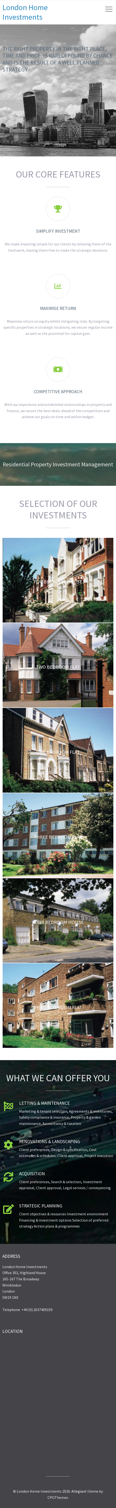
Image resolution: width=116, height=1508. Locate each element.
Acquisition (32, 1173)
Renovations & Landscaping (49, 1141)
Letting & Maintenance (44, 1103)
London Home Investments (25, 12)
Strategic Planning (40, 1206)
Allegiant (79, 1491)
